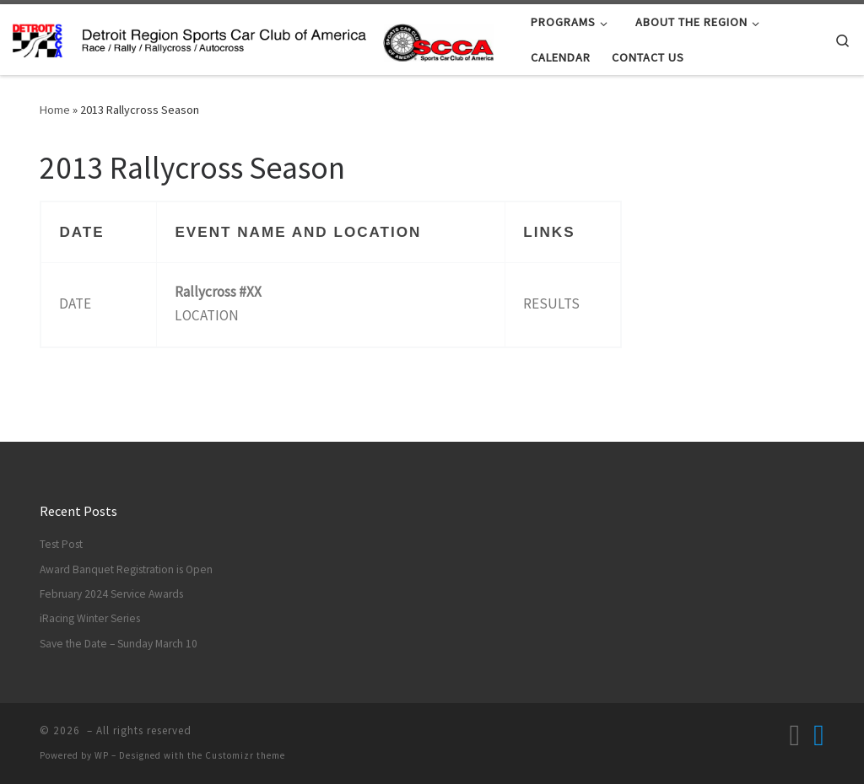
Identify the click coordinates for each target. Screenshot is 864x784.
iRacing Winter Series (90, 618)
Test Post (61, 544)
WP (101, 755)
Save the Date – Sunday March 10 (118, 643)
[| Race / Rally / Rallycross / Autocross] (253, 39)
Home (55, 109)
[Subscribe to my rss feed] (794, 735)
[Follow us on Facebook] (818, 735)
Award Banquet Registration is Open (126, 569)
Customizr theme (245, 755)
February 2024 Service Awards (111, 594)
